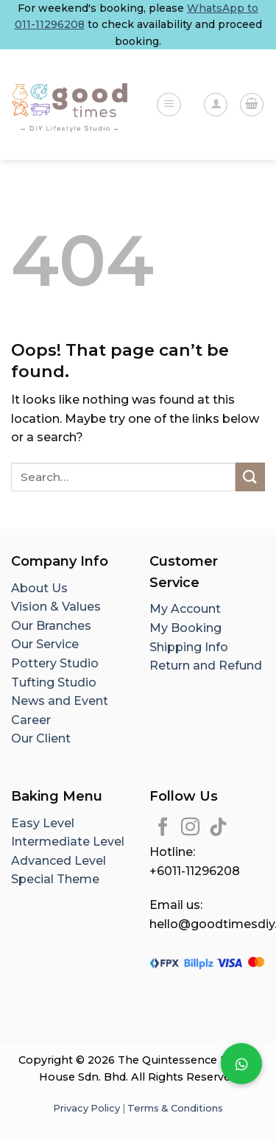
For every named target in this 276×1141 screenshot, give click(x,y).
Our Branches (52, 626)
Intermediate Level (67, 842)
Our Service (45, 644)
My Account (185, 609)
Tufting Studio (53, 682)
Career (31, 720)
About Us (39, 588)
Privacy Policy (86, 1108)
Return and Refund (205, 666)
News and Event (59, 701)
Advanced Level (58, 861)
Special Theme (55, 879)
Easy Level (42, 823)
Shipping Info (188, 647)
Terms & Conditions (175, 1108)
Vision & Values (56, 607)
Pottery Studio (55, 663)
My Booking (185, 628)
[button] (241, 1063)
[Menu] (169, 104)
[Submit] (250, 477)
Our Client (41, 738)
